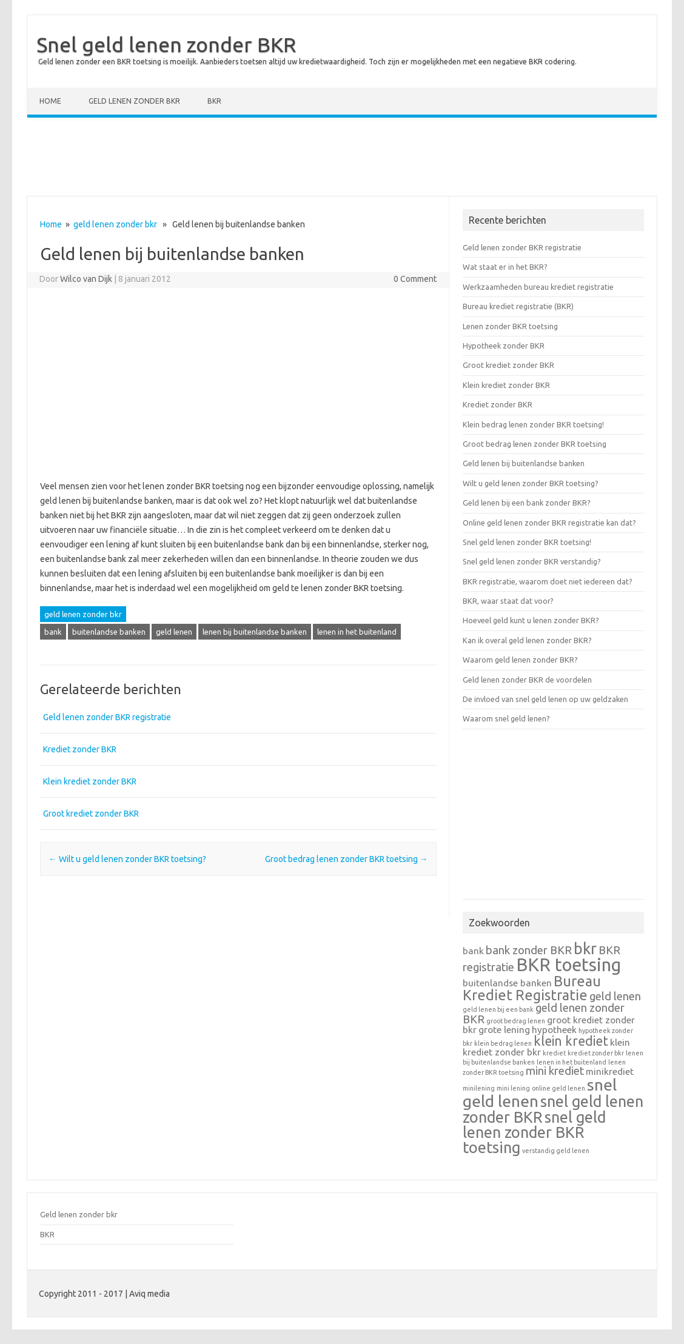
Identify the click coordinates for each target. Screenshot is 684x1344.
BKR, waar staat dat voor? (508, 601)
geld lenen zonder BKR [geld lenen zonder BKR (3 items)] (544, 1013)
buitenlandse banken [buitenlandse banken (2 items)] (507, 983)
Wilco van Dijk (86, 279)
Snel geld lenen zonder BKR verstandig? (532, 561)
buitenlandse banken (109, 631)
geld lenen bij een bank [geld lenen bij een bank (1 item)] (498, 1009)
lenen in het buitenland (357, 631)
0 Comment (415, 279)
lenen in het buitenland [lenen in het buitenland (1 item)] (571, 1062)
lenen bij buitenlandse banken (255, 631)
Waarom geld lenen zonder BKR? (520, 659)
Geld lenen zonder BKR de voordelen (527, 679)
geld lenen (174, 631)
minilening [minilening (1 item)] (479, 1088)
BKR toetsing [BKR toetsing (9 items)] (568, 965)
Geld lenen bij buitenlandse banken (524, 463)
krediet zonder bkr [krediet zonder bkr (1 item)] (596, 1053)
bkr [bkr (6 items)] (585, 948)
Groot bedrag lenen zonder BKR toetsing (346, 859)
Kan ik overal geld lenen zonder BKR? (527, 640)
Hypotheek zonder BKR (504, 345)
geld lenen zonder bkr (115, 224)
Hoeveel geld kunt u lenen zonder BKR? (531, 620)
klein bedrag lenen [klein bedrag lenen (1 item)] (503, 1043)
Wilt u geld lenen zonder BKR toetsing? (127, 859)
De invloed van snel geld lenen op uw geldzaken (545, 699)
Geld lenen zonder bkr (134, 101)
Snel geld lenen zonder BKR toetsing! (527, 542)
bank (53, 631)
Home (50, 101)
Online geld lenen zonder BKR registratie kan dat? (549, 522)
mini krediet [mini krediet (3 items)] (555, 1071)
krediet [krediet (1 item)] (554, 1053)
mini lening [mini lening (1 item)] (513, 1088)
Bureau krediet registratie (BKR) (518, 306)
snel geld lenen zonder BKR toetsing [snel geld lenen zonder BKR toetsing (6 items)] (534, 1132)
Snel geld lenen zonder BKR (166, 44)
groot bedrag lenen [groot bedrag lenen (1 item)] (515, 1021)
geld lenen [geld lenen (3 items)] (615, 996)
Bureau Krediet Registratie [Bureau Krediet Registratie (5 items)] (532, 988)
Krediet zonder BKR (79, 749)
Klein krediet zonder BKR (89, 781)
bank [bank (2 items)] (473, 951)
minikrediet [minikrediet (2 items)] (610, 1071)
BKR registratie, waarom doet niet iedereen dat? (547, 581)
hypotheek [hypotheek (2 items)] (554, 1030)
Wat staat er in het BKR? (505, 266)
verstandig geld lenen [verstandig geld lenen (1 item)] (555, 1150)
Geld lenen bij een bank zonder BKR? (527, 502)
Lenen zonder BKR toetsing (510, 326)
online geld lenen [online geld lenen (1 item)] (558, 1088)
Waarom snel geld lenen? (506, 718)
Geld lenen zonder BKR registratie (107, 717)
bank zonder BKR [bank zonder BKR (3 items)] (529, 950)
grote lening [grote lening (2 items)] (504, 1030)
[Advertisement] (342, 159)
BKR (214, 101)
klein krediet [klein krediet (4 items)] (571, 1041)
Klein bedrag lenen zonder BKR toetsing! (533, 424)
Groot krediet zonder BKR (91, 813)
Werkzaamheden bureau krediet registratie (538, 287)
